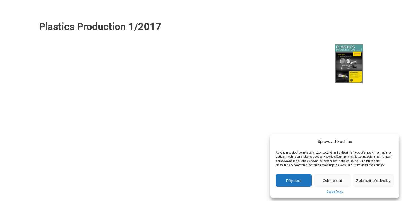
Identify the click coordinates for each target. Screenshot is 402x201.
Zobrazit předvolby (373, 180)
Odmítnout (332, 180)
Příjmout (294, 180)
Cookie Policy (335, 191)
